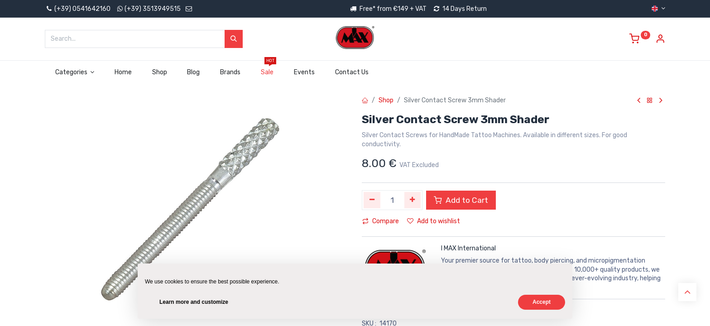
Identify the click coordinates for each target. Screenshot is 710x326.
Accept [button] (541, 302)
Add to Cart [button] (461, 200)
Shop (386, 100)
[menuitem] (123, 72)
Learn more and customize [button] (193, 302)
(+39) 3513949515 (153, 9)
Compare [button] (380, 221)
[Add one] (412, 200)
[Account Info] (660, 40)
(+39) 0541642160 (77, 9)
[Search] (234, 39)
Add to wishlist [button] (433, 221)
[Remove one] (372, 200)
